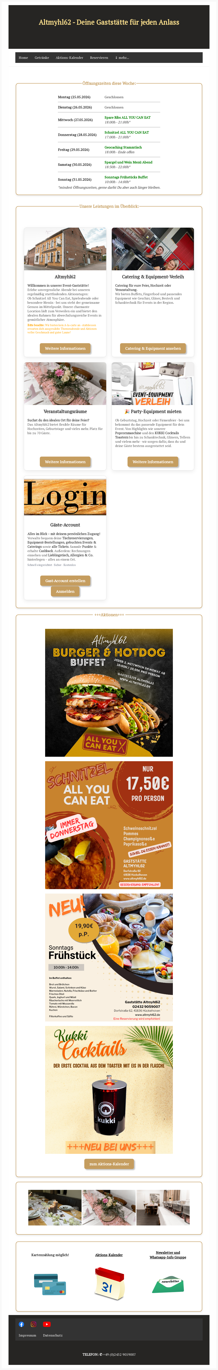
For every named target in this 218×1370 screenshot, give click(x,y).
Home (23, 57)
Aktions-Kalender (69, 57)
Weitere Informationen (65, 348)
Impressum (27, 1335)
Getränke (42, 57)
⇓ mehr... (122, 57)
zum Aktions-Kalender (109, 1163)
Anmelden (65, 591)
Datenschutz (53, 1335)
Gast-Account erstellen (65, 580)
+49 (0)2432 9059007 (119, 1354)
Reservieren (99, 57)
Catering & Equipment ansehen (153, 348)
